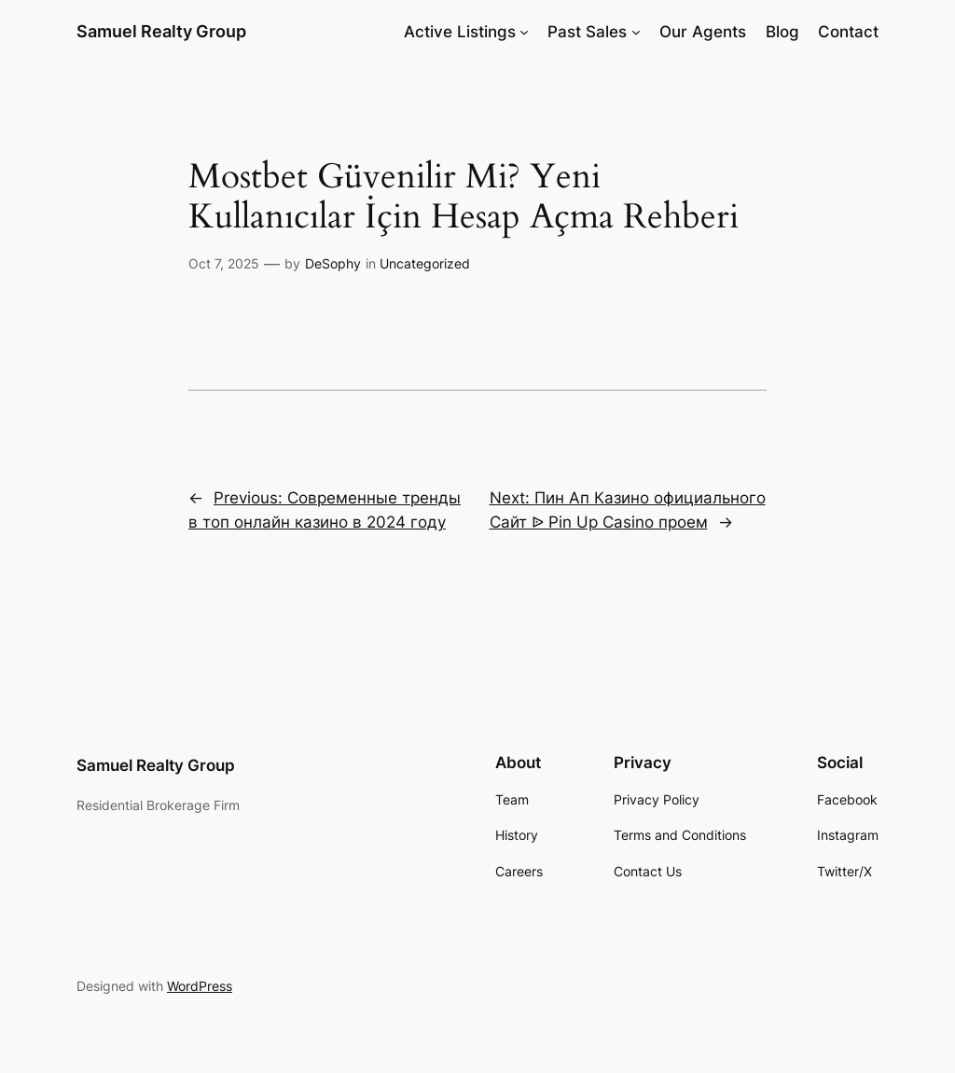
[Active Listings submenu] (524, 31)
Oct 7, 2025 (223, 263)
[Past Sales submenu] (636, 31)
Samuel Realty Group (161, 31)
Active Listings (460, 31)
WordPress (199, 986)
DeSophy (333, 263)
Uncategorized (425, 263)
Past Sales (587, 31)
